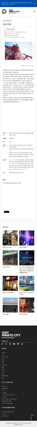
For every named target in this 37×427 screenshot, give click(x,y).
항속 (3, 373)
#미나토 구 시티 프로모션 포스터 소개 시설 (14, 37)
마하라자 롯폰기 (23, 247)
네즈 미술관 (6, 314)
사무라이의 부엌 (23, 314)
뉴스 (3, 390)
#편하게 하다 (7, 33)
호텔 (3, 367)
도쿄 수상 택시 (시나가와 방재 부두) (26, 293)
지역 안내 (4, 386)
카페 (3, 354)
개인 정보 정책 (5, 416)
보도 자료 (4, 413)
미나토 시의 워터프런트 (7, 403)
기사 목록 (4, 392)
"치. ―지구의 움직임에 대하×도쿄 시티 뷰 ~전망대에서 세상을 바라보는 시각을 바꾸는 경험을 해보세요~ (26, 269)
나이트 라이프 (5, 356)
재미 (3, 371)
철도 (3, 378)
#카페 (5, 32)
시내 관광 (4, 397)
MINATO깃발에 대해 (6, 401)
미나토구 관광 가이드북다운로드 (9, 399)
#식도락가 (16, 33)
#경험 (20, 32)
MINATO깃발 (5, 375)
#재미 (12, 33)
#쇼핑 (24, 32)
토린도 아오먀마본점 (8, 292)
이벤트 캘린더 (5, 388)
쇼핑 (3, 363)
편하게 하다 (4, 365)
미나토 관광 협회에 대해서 (8, 411)
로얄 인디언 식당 (7, 247)
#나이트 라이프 (11, 32)
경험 (3, 361)
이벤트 (3, 369)
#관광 (17, 32)
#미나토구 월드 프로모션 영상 (11, 35)
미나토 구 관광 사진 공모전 (8, 394)
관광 (3, 359)
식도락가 (4, 352)
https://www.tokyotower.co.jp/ (16, 172)
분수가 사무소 (6, 267)
